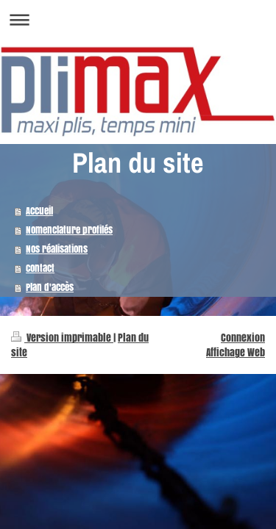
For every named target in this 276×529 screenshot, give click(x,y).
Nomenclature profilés (69, 230)
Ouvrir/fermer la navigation (138, 19)
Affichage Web (235, 352)
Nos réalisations (57, 249)
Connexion (243, 337)
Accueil (39, 210)
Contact (40, 268)
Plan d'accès (50, 287)
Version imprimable (62, 337)
